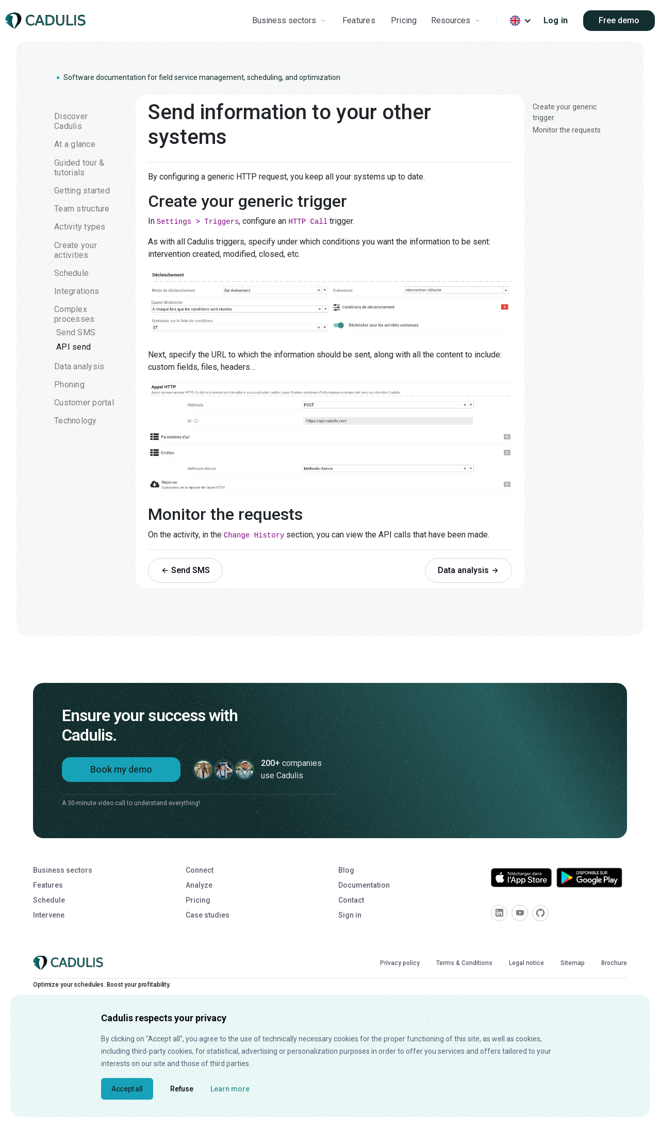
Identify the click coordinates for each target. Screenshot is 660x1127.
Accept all (127, 1089)
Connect (199, 870)
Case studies (207, 915)
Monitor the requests (567, 130)
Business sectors (62, 870)
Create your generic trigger (565, 112)
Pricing (404, 20)
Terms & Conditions (464, 963)
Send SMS (75, 332)
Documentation (364, 885)
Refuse (181, 1089)
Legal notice (526, 963)
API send (73, 347)
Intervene (48, 915)
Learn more (230, 1089)
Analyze (199, 885)
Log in (555, 20)
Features (358, 20)
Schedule (49, 900)
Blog (346, 870)
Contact (351, 900)
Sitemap (572, 963)
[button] (290, 20)
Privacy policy (400, 963)
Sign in (349, 915)
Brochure (614, 963)
